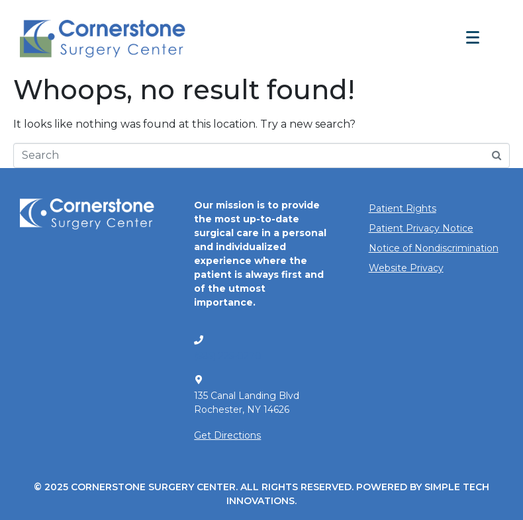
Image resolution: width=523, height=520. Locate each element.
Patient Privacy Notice (421, 228)
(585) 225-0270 (228, 356)
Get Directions (227, 435)
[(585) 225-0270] (198, 340)
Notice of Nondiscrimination (434, 248)
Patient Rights (402, 208)
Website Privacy (406, 268)
